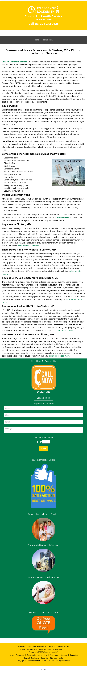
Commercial (31, 655)
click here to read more (28, 245)
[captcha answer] (46, 442)
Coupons (63, 655)
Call (43, 669)
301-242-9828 (49, 24)
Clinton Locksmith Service (14, 61)
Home (36, 40)
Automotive (42, 655)
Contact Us (74, 655)
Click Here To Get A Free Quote (43, 612)
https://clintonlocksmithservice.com (52, 649)
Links (61, 658)
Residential (20, 655)
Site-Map (53, 658)
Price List (44, 658)
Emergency (54, 655)
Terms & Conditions (31, 658)
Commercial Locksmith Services (44, 545)
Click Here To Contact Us (43, 361)
